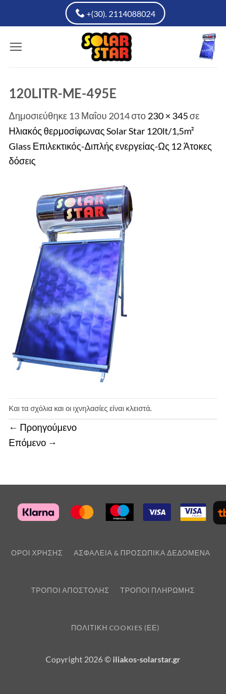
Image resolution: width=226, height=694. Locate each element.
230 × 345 (168, 115)
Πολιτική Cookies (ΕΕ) (115, 627)
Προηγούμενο (43, 427)
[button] (16, 46)
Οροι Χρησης (36, 552)
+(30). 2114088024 (115, 13)
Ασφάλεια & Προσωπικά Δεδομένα (142, 552)
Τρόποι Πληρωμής (157, 590)
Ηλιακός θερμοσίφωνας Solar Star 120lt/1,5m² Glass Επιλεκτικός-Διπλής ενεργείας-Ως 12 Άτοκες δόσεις (110, 145)
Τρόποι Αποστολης (70, 590)
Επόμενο (33, 442)
